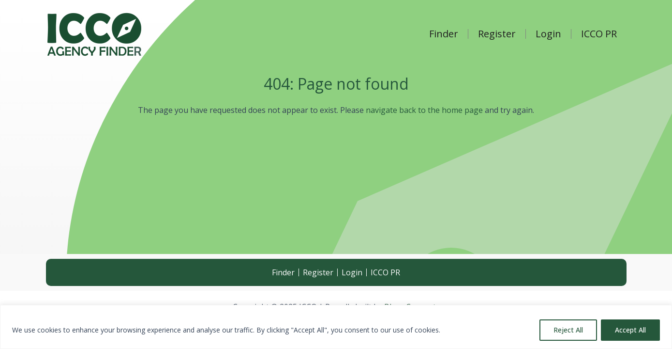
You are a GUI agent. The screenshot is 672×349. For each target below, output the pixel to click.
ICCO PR (599, 34)
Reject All (568, 329)
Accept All (630, 329)
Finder (443, 34)
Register (497, 34)
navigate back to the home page (424, 110)
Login (548, 34)
